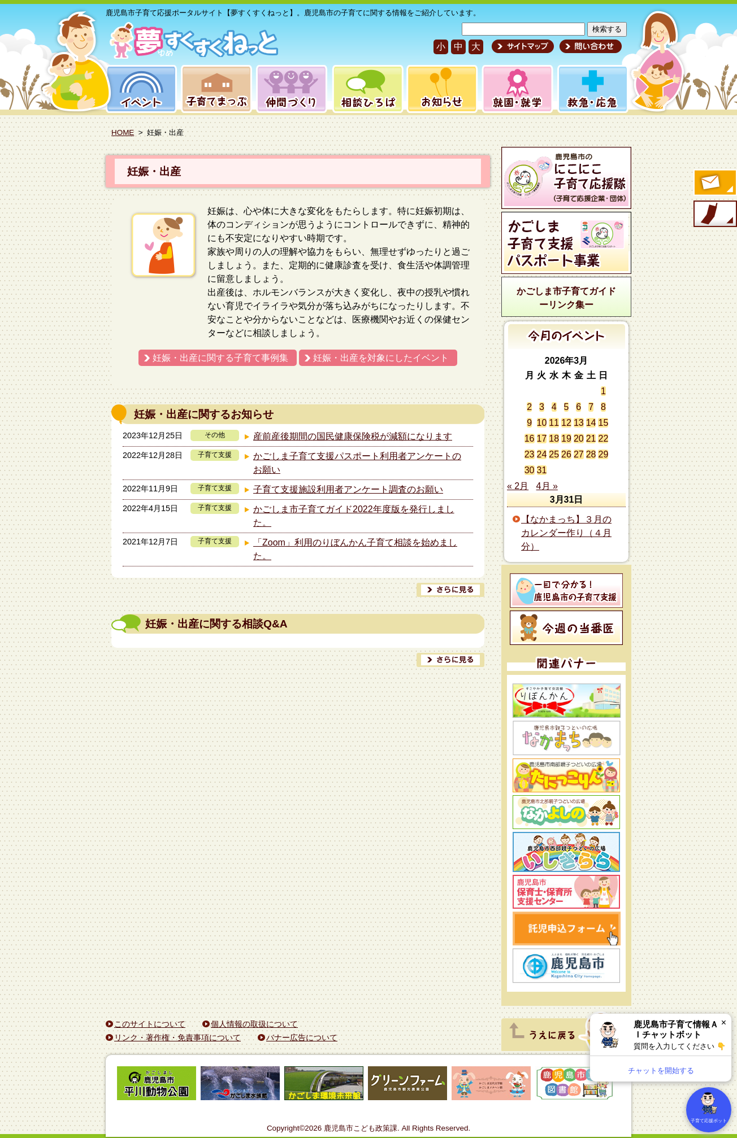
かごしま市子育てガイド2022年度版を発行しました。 (353, 515)
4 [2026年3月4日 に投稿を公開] (554, 407)
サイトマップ (523, 46)
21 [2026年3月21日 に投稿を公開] (591, 438)
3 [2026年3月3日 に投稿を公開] (541, 407)
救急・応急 (592, 89)
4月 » (547, 486)
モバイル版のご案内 (714, 214)
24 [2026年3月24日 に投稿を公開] (542, 454)
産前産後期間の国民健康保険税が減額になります (352, 436)
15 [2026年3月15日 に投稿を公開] (603, 423)
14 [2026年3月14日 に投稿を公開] (591, 423)
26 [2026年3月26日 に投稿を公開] (566, 454)
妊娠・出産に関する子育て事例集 (220, 358)
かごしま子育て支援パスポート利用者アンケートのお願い (357, 462)
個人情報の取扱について (254, 1023)
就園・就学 (514, 89)
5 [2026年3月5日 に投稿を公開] (566, 407)
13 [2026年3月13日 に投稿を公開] (579, 423)
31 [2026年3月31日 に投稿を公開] (542, 470)
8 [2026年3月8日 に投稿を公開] (603, 407)
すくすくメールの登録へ (714, 183)
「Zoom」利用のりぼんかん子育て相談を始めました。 (355, 549)
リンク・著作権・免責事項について (177, 1037)
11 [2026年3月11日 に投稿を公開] (554, 423)
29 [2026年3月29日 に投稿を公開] (603, 454)
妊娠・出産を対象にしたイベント (381, 358)
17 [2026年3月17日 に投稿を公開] (542, 438)
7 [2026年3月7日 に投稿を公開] (590, 407)
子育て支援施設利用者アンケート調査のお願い (348, 489)
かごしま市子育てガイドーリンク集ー (566, 297)
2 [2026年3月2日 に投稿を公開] (529, 407)
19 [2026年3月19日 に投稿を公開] (566, 438)
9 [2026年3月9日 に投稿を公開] (529, 423)
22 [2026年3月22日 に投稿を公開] (603, 438)
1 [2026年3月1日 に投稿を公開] (603, 391)
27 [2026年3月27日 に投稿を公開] (579, 454)
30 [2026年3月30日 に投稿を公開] (529, 470)
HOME (122, 132)
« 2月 (517, 486)
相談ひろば (366, 89)
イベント (140, 89)
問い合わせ (589, 46)
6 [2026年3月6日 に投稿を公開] (578, 407)
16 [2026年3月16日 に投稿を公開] (529, 438)
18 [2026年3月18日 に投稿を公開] (554, 438)
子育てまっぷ (214, 89)
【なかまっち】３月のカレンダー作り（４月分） (566, 533)
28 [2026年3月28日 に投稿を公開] (591, 454)
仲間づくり (291, 89)
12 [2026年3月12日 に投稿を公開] (566, 423)
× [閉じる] (723, 1022)
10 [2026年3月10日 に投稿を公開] (542, 423)
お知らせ (440, 89)
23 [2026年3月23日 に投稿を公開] (529, 454)
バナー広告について (301, 1037)
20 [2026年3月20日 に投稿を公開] (579, 438)
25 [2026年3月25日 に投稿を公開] (554, 454)
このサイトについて (149, 1023)
